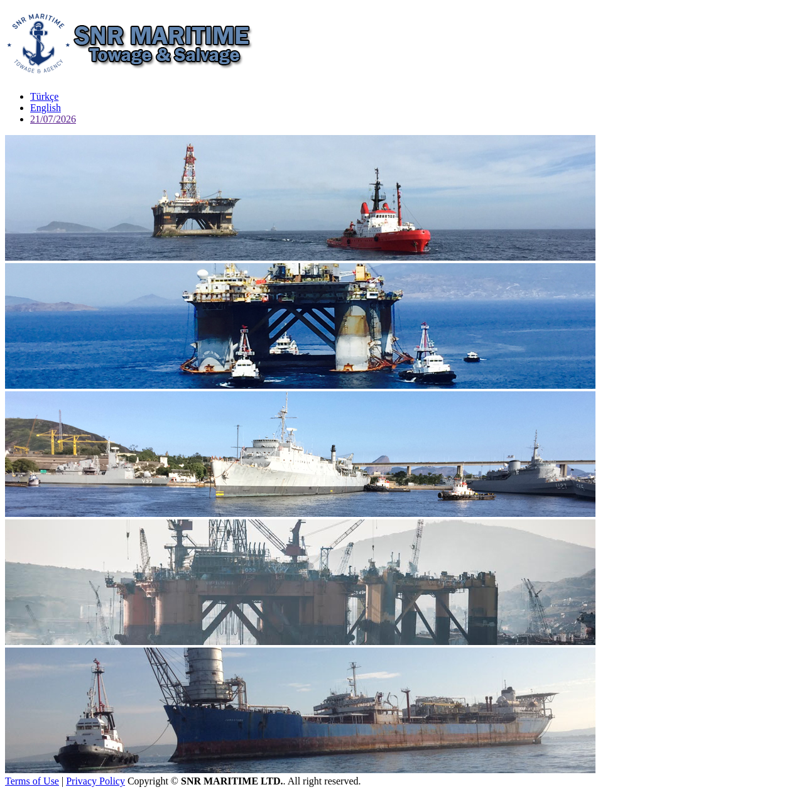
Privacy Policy (95, 781)
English (45, 107)
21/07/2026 (53, 119)
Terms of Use (32, 781)
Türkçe (44, 96)
